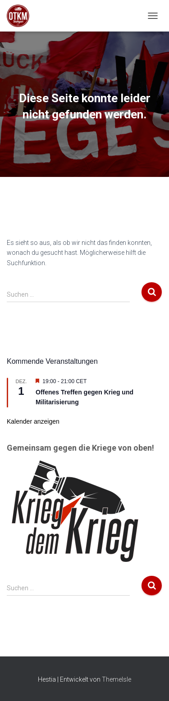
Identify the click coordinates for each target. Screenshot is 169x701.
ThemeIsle (116, 679)
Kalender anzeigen (33, 421)
